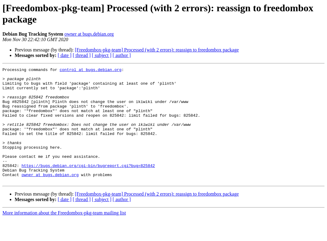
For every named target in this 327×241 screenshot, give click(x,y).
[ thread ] (82, 55)
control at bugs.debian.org (91, 70)
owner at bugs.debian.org (89, 34)
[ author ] (122, 55)
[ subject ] (101, 55)
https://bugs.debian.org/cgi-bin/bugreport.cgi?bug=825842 (88, 185)
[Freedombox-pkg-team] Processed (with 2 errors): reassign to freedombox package (157, 49)
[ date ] (64, 55)
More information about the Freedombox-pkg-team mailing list (64, 235)
